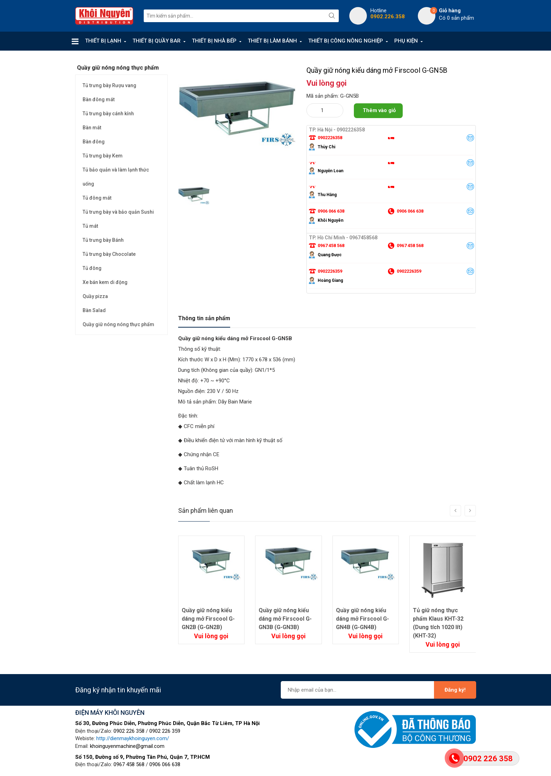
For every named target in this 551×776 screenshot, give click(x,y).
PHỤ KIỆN (406, 41)
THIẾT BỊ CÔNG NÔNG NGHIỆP (345, 41)
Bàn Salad (94, 310)
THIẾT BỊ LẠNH (103, 41)
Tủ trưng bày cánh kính (108, 113)
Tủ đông (92, 268)
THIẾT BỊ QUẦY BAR (156, 41)
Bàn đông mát (99, 99)
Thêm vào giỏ (379, 110)
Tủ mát (90, 226)
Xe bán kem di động (105, 282)
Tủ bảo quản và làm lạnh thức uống (116, 177)
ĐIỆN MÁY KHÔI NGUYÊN (109, 712)
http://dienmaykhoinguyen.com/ (132, 738)
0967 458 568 (129, 764)
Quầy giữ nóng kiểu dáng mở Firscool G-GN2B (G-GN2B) (208, 618)
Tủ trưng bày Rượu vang (109, 85)
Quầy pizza (95, 296)
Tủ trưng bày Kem (103, 156)
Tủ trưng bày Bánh (103, 240)
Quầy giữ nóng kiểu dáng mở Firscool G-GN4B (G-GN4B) (362, 618)
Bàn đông (94, 141)
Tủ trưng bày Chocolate (109, 254)
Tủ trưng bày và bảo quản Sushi (118, 212)
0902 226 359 (164, 731)
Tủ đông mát (97, 198)
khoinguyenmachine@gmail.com (127, 746)
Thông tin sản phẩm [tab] (204, 318)
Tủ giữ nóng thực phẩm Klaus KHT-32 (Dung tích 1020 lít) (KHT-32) (438, 623)
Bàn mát (92, 127)
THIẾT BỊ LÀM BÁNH (272, 41)
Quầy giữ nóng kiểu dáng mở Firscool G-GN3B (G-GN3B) (285, 618)
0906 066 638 (164, 764)
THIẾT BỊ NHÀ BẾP (214, 41)
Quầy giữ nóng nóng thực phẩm (118, 324)
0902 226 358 (129, 731)
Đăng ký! (455, 690)
